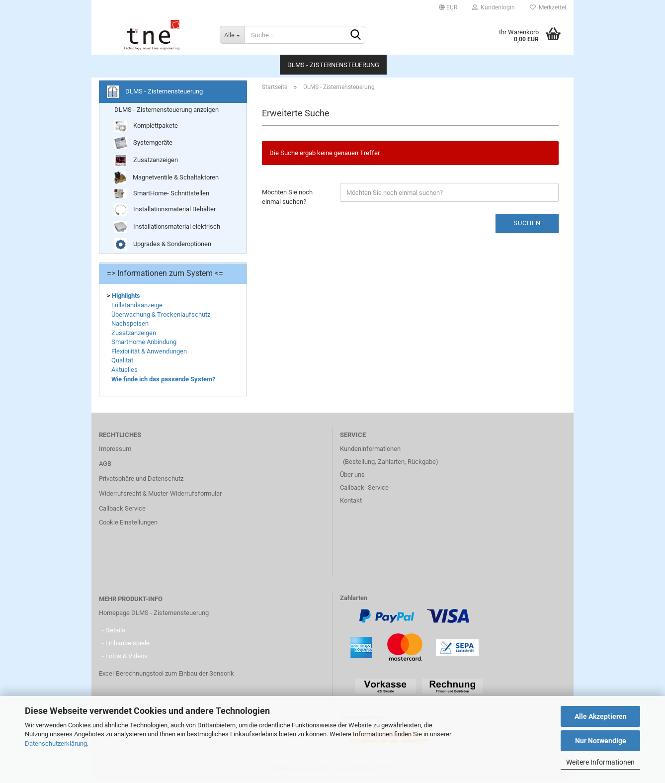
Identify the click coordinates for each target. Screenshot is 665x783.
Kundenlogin (493, 7)
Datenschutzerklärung (56, 743)
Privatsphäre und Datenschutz (141, 480)
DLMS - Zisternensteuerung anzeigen (166, 111)
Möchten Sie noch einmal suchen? (287, 198)
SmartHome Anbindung (143, 344)
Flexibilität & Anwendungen (149, 353)
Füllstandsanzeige (137, 307)
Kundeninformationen (370, 450)
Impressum (115, 450)
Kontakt (351, 502)
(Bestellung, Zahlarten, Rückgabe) (390, 463)
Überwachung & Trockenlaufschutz (160, 316)
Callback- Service (364, 489)
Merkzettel (548, 7)
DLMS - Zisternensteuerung (333, 65)
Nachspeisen (130, 325)
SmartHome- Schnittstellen (161, 195)
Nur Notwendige (600, 741)
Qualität (122, 362)
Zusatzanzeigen (146, 162)
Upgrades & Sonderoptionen (162, 246)
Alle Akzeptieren (601, 716)
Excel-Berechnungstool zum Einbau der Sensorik (166, 675)
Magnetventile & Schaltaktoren (166, 180)
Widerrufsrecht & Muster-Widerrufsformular (160, 495)
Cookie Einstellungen (128, 524)
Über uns (352, 476)
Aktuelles (124, 371)
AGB (105, 465)
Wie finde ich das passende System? (163, 380)
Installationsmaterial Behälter (165, 211)
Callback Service (122, 510)
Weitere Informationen (600, 762)
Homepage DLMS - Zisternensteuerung (154, 614)
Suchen (527, 225)
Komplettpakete (146, 128)
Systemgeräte (143, 145)
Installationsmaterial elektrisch (167, 228)
